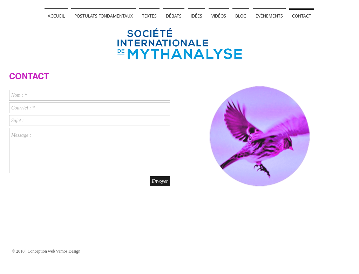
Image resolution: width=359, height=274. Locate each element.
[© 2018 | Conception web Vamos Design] (51, 251)
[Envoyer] (160, 181)
